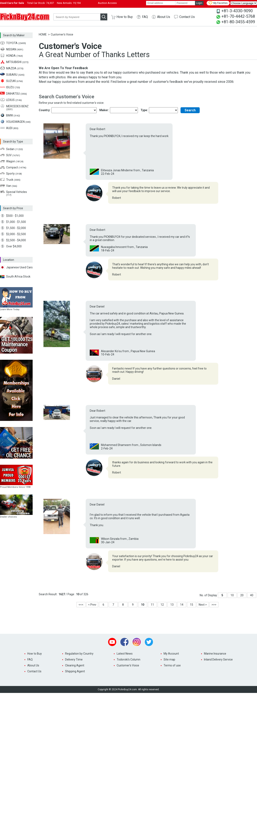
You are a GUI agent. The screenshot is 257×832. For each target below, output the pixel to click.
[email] (160, 3)
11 (152, 604)
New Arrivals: (69, 2)
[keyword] (76, 16)
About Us (163, 17)
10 (232, 595)
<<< (81, 604)
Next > (203, 604)
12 (162, 604)
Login (199, 3)
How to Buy (124, 17)
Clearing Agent (74, 665)
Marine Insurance (215, 653)
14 (181, 604)
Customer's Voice (128, 665)
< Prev (92, 604)
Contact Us (187, 17)
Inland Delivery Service (218, 659)
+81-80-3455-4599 (238, 21)
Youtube (112, 642)
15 (191, 604)
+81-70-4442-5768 (238, 16)
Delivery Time (74, 659)
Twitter (149, 642)
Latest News (125, 653)
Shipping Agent (75, 671)
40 (251, 595)
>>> (214, 604)
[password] (185, 3)
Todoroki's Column (128, 659)
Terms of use (172, 665)
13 (172, 604)
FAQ (145, 17)
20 (242, 595)
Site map (169, 659)
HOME (43, 34)
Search (190, 110)
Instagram (137, 642)
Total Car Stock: (40, 2)
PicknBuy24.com (24, 17)
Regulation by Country (79, 653)
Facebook (124, 642)
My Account (171, 653)
